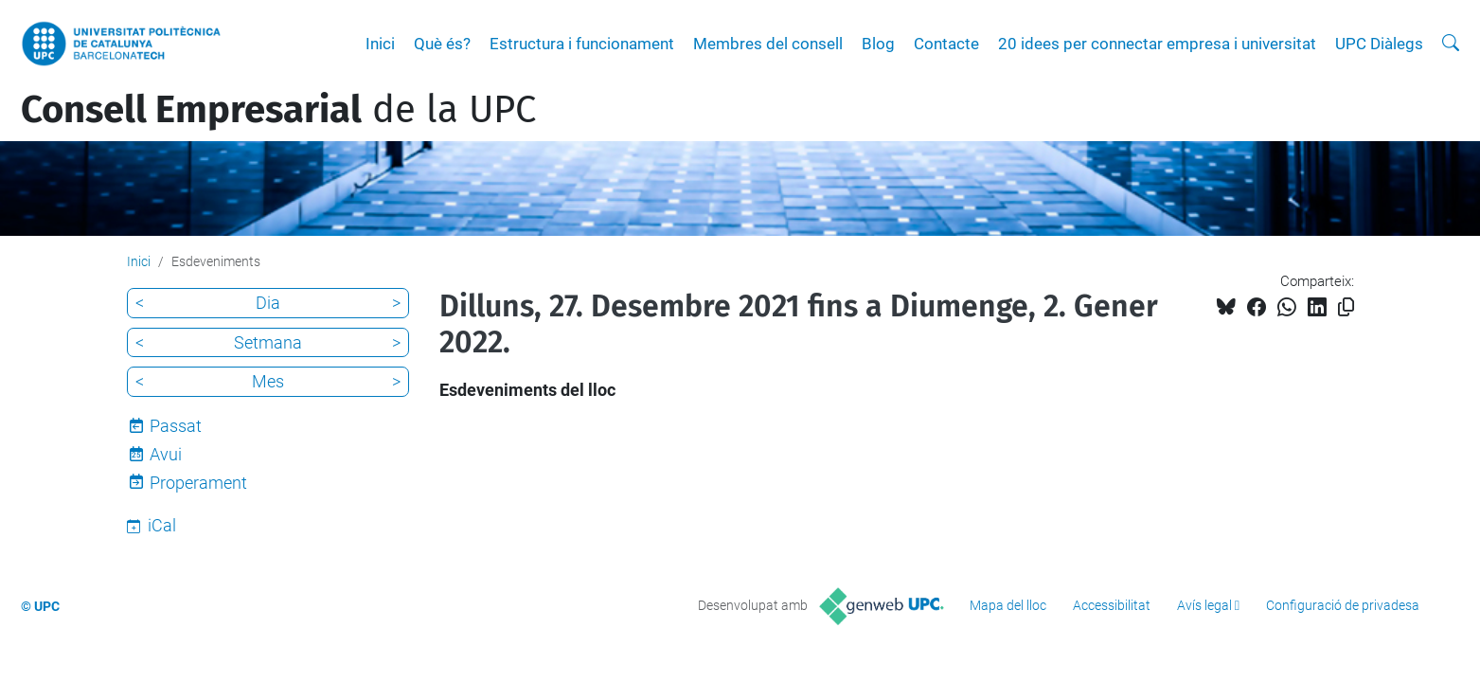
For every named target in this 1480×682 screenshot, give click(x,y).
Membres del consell (768, 43)
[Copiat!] (1346, 307)
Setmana (268, 342)
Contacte (946, 43)
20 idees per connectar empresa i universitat (1157, 43)
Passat (176, 426)
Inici (380, 43)
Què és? (442, 43)
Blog (878, 43)
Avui (166, 454)
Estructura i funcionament (582, 43)
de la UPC (278, 110)
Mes (268, 381)
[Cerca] (1450, 43)
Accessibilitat (1111, 605)
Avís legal (1204, 605)
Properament (198, 483)
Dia (268, 303)
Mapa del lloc (1008, 605)
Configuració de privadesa (1342, 605)
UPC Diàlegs (1379, 43)
